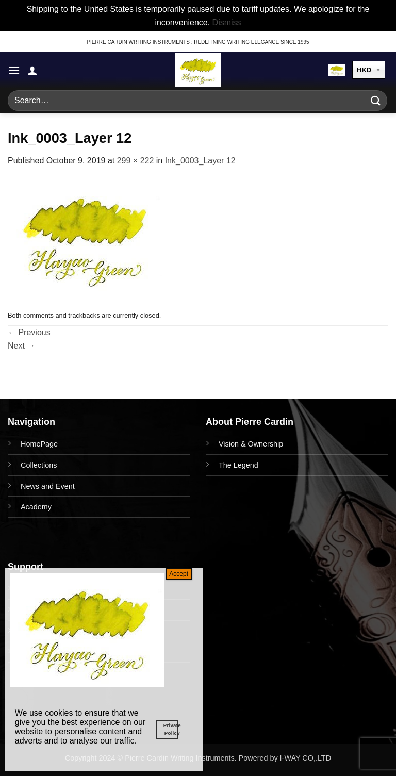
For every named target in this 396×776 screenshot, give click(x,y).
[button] (14, 69)
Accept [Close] (178, 573)
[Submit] (376, 101)
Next (21, 345)
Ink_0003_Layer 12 (200, 160)
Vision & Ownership (251, 444)
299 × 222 (135, 160)
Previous (29, 332)
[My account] (32, 70)
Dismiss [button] (226, 22)
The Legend (238, 465)
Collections (39, 465)
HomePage (39, 444)
